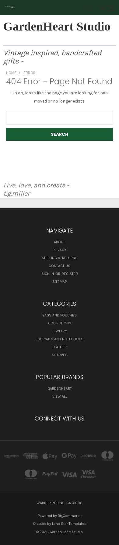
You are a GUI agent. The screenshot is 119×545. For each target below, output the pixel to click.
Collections (59, 323)
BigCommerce (70, 516)
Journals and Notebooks (59, 339)
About (59, 242)
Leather (59, 347)
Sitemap (59, 282)
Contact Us (59, 266)
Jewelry (59, 331)
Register (70, 274)
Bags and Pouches (59, 315)
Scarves (60, 355)
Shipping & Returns (60, 258)
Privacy (59, 250)
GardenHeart (59, 388)
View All (59, 396)
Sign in (48, 274)
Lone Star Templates (69, 524)
